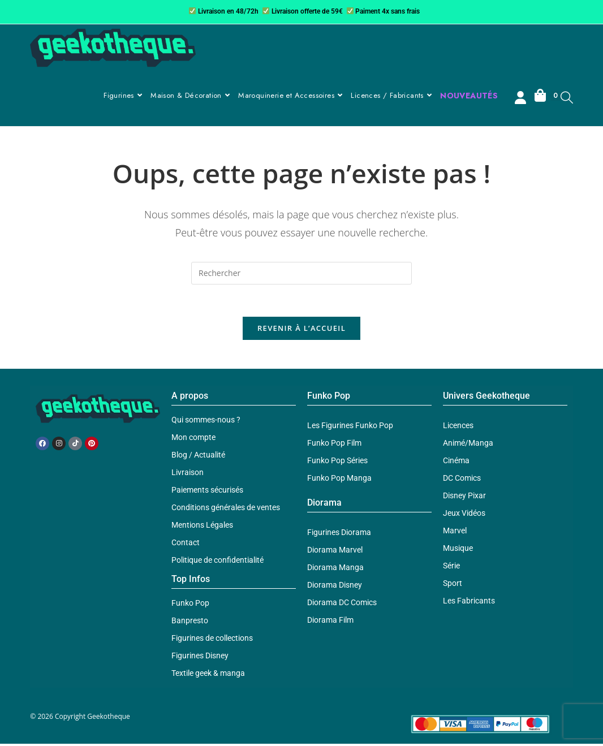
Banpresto (189, 622)
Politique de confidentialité (217, 562)
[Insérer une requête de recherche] (301, 273)
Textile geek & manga (208, 675)
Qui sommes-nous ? (205, 421)
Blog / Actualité (198, 457)
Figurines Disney (200, 657)
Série (451, 567)
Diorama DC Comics (342, 604)
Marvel (455, 532)
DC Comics (462, 480)
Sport (452, 585)
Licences (458, 427)
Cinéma (456, 462)
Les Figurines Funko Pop (350, 427)
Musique (458, 550)
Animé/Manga (468, 445)
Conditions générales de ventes (225, 509)
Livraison (187, 474)
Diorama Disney (334, 587)
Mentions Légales (202, 527)
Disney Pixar (464, 497)
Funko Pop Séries (337, 462)
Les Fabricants (469, 602)
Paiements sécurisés (207, 492)
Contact (185, 544)
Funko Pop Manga (339, 480)
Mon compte (193, 439)
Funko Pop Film (334, 445)
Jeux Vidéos (464, 515)
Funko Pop (190, 605)
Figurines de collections (212, 640)
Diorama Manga (335, 569)
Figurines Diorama (339, 534)
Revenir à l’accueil (301, 330)
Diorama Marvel (335, 552)
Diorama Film (330, 622)
